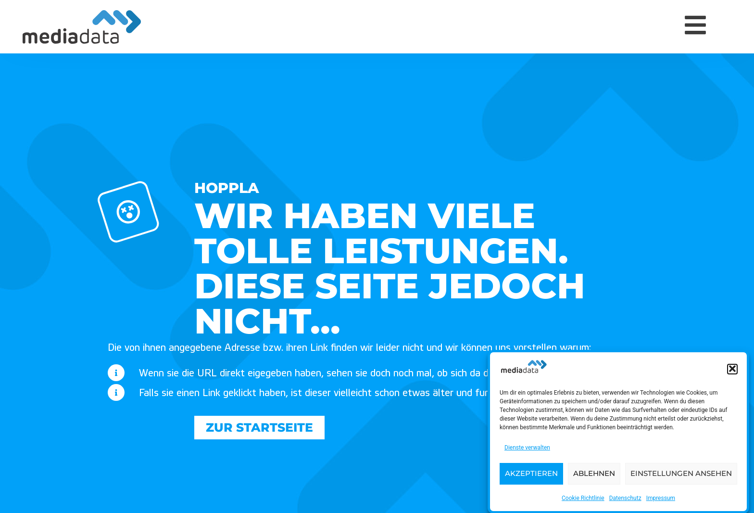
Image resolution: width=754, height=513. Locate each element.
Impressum (660, 499)
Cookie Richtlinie (583, 499)
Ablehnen (594, 475)
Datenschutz (625, 499)
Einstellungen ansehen (681, 475)
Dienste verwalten (527, 449)
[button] (732, 371)
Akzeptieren (531, 475)
